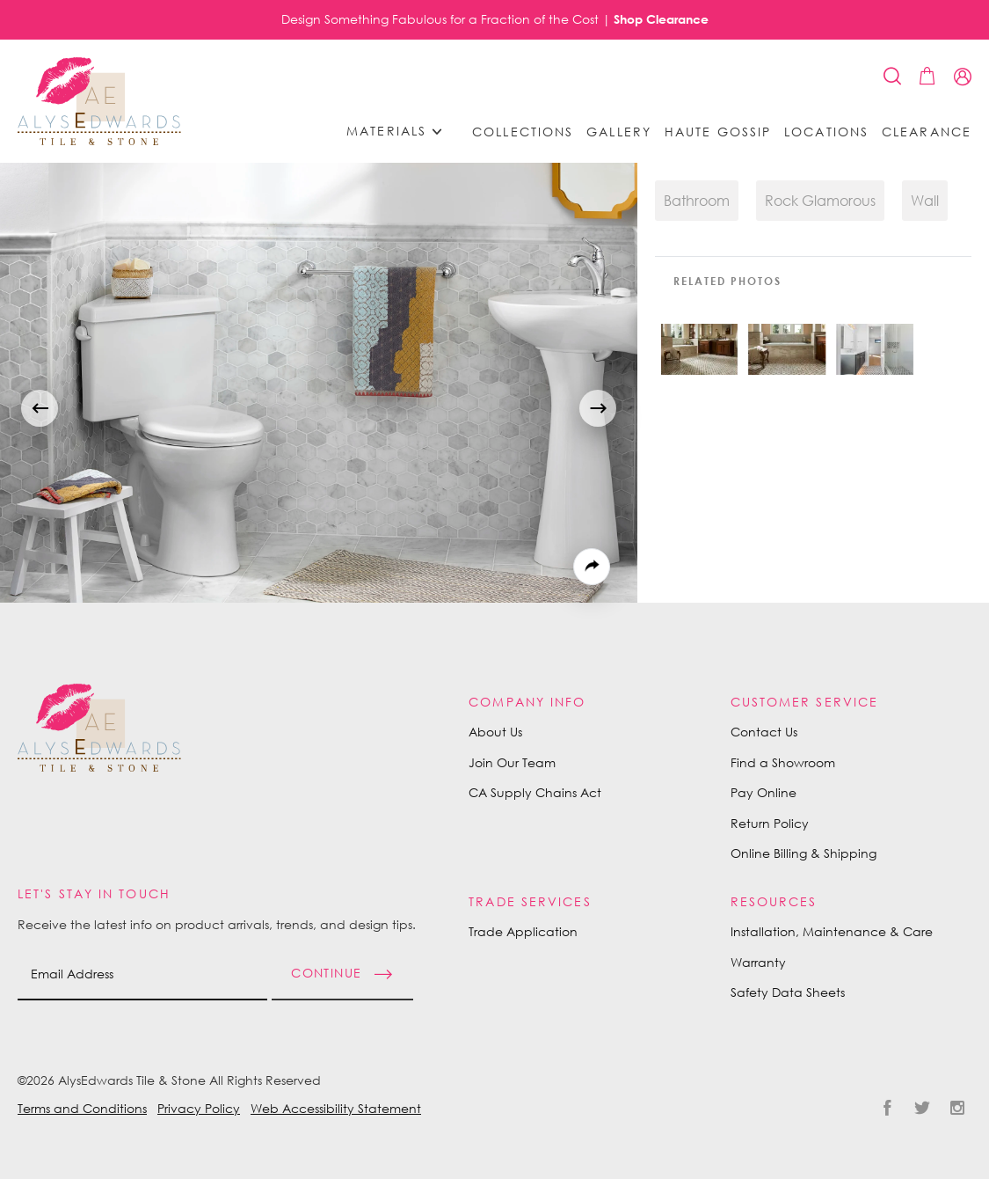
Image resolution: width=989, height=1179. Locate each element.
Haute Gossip (718, 132)
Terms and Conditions (82, 1108)
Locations (826, 132)
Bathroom (697, 200)
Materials (400, 131)
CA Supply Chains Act (535, 792)
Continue (326, 972)
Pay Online (763, 792)
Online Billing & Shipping (803, 853)
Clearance (926, 132)
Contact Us (764, 731)
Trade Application (523, 931)
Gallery (618, 132)
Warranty (758, 962)
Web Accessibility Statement (336, 1108)
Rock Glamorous (820, 200)
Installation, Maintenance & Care (832, 931)
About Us (495, 731)
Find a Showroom (783, 762)
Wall (925, 200)
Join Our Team (512, 762)
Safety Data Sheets (788, 992)
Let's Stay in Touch (94, 893)
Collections (522, 132)
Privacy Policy (198, 1108)
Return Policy (770, 823)
